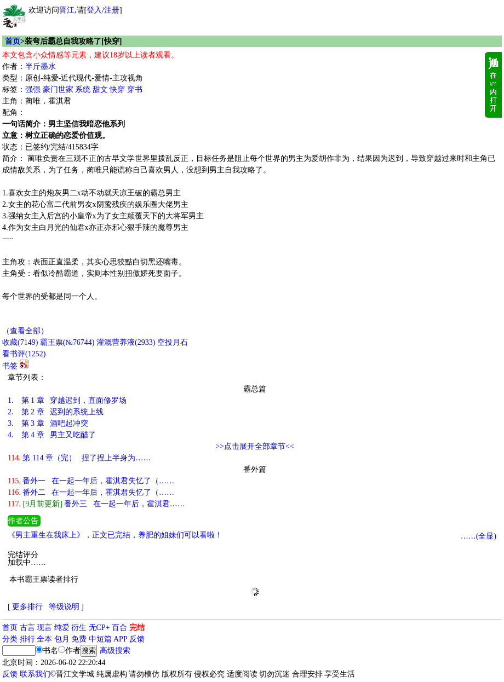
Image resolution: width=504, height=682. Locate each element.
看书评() (23, 354)
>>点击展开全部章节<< (254, 446)
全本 (44, 639)
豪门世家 (58, 89)
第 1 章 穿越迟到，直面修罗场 (67, 400)
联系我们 (35, 674)
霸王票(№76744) (67, 342)
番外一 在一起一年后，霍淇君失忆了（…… (91, 481)
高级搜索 (115, 650)
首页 (12, 41)
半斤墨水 (40, 66)
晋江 (67, 10)
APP (120, 639)
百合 (119, 627)
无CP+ (99, 627)
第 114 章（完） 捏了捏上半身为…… (79, 458)
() (20, 342)
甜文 (100, 89)
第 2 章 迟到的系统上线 (56, 412)
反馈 (137, 639)
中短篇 (100, 639)
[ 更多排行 (25, 607)
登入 (94, 10)
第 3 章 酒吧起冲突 (48, 423)
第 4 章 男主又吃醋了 (52, 435)
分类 (10, 639)
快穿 (117, 89)
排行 (27, 639)
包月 (62, 639)
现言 (44, 627)
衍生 (79, 627)
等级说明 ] (66, 607)
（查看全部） (25, 331)
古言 (27, 627)
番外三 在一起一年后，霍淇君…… (96, 504)
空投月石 (172, 342)
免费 (79, 639)
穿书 (134, 89)
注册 (111, 10)
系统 (82, 89)
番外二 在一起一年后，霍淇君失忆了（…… (91, 492)
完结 (137, 627)
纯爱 (62, 627)
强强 (33, 89)
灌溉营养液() (125, 342)
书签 (10, 366)
